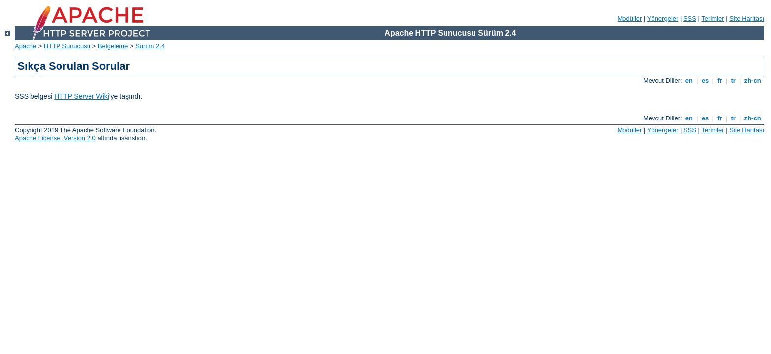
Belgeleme (113, 46)
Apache (25, 46)
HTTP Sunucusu (67, 46)
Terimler (712, 18)
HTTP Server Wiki (81, 96)
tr (733, 80)
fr (720, 80)
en (688, 80)
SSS (689, 18)
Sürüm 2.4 (150, 46)
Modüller (630, 18)
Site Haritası (746, 18)
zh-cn (752, 80)
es (705, 80)
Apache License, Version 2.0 (55, 138)
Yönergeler (663, 18)
